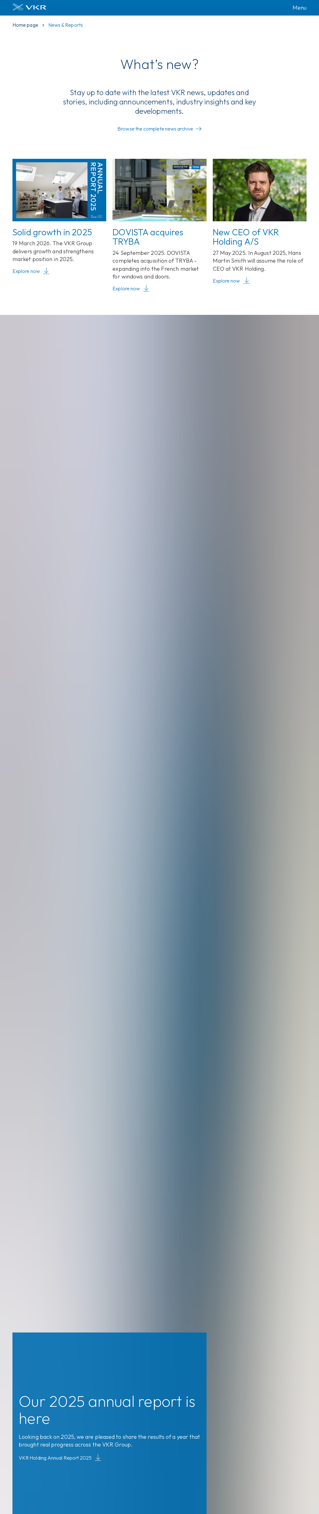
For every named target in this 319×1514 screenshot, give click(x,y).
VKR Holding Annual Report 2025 (60, 1458)
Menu (300, 7)
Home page (25, 25)
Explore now (31, 271)
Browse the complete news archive (159, 129)
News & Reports (65, 25)
